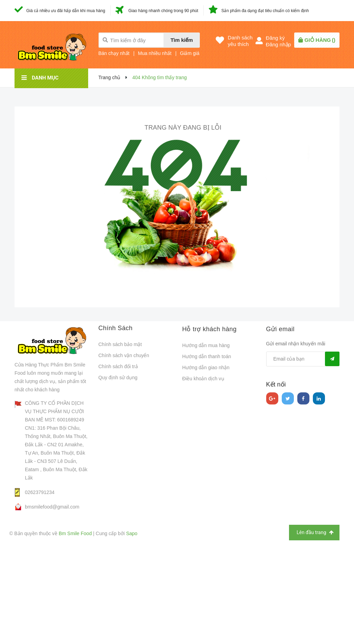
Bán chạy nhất (114, 53)
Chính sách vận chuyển (124, 355)
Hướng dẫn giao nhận (206, 367)
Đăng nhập (278, 44)
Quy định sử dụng (118, 377)
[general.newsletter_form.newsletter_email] (303, 359)
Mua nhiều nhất (154, 53)
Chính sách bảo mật (120, 344)
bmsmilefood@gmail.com (52, 507)
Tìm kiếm (181, 40)
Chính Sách (116, 328)
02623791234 (40, 492)
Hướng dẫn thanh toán (206, 356)
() (320, 40)
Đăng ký (275, 38)
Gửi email (280, 329)
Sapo (132, 533)
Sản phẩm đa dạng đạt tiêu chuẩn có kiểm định (265, 10)
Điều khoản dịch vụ (203, 378)
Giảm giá (189, 53)
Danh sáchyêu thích (240, 41)
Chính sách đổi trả (118, 366)
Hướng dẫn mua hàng (206, 345)
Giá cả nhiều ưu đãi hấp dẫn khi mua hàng (65, 10)
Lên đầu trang (315, 532)
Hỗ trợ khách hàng (209, 329)
